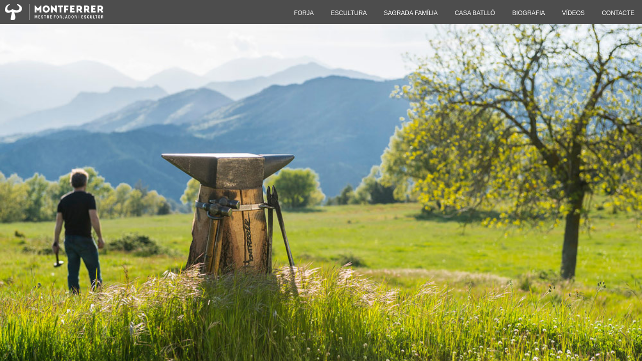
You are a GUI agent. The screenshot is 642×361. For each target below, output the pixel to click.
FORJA (303, 13)
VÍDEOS (573, 13)
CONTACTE (618, 13)
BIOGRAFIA (528, 13)
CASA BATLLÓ (475, 13)
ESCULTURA (349, 13)
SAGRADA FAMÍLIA (410, 13)
